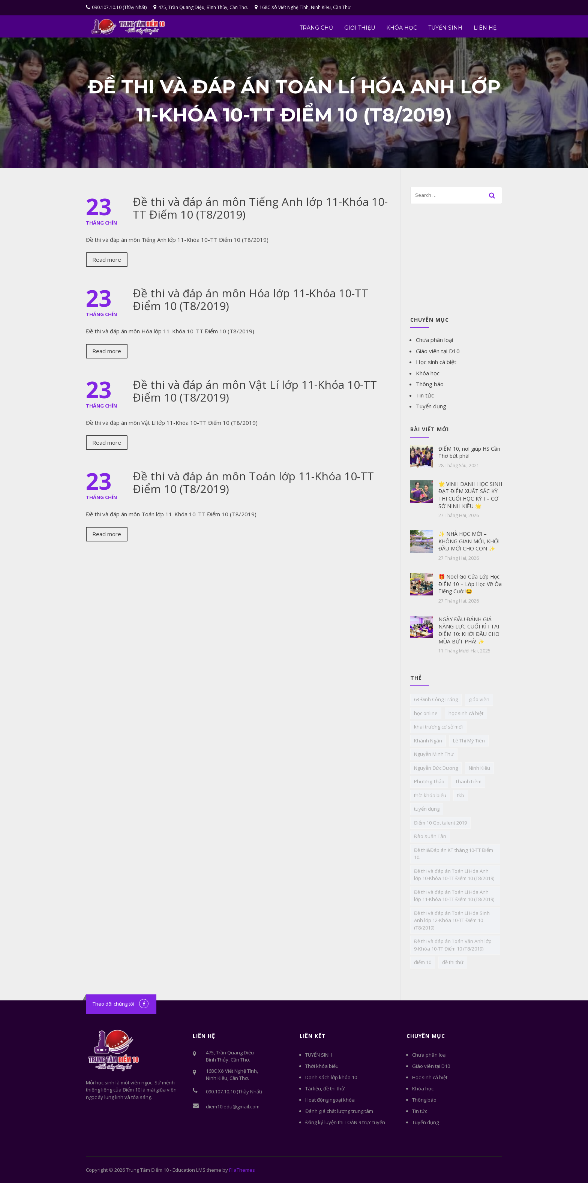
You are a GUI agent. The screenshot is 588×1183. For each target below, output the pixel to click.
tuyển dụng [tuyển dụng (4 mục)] (427, 808)
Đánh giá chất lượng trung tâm (339, 1111)
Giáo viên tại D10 (438, 351)
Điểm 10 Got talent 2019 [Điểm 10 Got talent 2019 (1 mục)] (440, 822)
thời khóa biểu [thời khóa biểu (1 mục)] (430, 795)
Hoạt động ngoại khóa (330, 1099)
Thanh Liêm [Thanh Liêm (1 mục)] (468, 781)
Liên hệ (485, 27)
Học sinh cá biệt (436, 362)
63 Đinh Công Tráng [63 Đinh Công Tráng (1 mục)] (436, 699)
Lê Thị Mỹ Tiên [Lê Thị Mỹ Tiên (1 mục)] (469, 740)
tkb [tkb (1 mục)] (460, 795)
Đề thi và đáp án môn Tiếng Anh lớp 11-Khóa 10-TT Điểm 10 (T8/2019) (260, 208)
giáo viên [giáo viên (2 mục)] (479, 699)
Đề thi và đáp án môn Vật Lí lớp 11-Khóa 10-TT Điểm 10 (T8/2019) (255, 391)
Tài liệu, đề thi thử (325, 1088)
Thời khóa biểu (322, 1066)
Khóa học (401, 27)
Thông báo (430, 384)
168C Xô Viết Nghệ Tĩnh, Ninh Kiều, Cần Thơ (302, 7)
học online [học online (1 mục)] (426, 713)
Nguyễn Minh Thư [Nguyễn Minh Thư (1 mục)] (434, 754)
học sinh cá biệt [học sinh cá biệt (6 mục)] (465, 713)
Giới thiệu (359, 27)
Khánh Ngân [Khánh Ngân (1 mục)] (428, 740)
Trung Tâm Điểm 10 (147, 1170)
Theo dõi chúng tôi (113, 1003)
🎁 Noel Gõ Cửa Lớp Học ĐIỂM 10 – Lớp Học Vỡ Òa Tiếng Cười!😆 (470, 584)
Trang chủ (316, 27)
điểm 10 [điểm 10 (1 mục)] (422, 962)
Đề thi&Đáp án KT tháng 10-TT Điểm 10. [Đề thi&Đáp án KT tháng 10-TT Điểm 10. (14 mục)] (453, 854)
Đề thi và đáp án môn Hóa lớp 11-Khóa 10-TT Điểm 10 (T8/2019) (250, 299)
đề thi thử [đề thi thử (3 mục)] (453, 962)
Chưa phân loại (434, 339)
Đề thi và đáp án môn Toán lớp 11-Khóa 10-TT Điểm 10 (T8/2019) (253, 482)
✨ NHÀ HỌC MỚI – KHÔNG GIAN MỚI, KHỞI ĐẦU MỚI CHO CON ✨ (469, 541)
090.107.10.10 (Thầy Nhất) (116, 7)
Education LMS (189, 1170)
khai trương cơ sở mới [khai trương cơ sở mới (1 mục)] (438, 726)
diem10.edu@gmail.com (233, 1106)
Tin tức (425, 395)
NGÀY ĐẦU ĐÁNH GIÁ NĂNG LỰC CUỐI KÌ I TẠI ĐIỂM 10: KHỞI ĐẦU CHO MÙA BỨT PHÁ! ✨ (469, 630)
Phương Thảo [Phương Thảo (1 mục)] (429, 781)
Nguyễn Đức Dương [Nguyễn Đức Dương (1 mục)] (436, 768)
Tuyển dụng (431, 406)
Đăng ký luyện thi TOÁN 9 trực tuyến (345, 1122)
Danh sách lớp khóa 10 (331, 1077)
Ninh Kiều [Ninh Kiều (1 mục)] (479, 768)
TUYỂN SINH (445, 27)
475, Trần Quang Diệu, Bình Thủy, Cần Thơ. (200, 7)
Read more (106, 259)
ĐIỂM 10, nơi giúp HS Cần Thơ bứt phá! (469, 452)
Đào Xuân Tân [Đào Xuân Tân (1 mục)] (430, 836)
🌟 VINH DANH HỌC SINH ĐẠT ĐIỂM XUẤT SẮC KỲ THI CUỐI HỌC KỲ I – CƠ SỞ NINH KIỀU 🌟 (470, 495)
